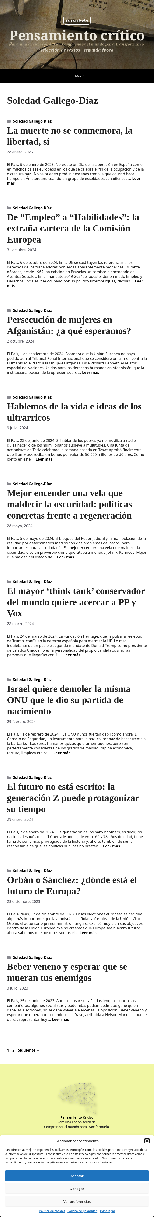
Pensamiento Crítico (77, 1117)
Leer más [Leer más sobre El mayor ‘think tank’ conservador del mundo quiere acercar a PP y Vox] (71, 654)
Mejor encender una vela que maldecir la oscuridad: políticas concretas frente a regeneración (69, 504)
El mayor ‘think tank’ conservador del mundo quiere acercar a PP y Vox (76, 602)
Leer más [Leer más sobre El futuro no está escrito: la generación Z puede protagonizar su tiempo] (111, 846)
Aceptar (77, 1175)
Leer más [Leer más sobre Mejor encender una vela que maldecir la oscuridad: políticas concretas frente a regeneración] (65, 557)
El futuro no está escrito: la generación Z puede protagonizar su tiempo (73, 797)
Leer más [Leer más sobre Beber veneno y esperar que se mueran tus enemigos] (60, 1019)
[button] (147, 1140)
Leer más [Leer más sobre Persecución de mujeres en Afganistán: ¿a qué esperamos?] (90, 372)
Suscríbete (77, 20)
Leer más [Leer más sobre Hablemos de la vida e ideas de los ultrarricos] (43, 459)
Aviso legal (107, 1211)
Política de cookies (52, 1211)
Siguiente (29, 1050)
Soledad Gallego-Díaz (32, 310)
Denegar (77, 1188)
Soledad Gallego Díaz (32, 121)
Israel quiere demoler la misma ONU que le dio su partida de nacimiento (69, 700)
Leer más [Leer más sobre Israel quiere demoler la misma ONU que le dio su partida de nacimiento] (61, 752)
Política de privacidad (82, 1211)
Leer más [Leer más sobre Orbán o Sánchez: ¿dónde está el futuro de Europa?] (88, 932)
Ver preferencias (77, 1201)
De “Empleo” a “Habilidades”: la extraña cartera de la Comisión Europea (73, 228)
